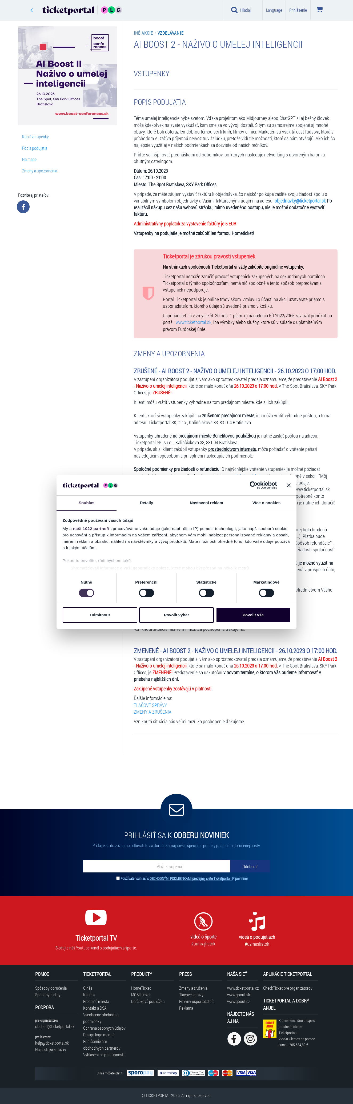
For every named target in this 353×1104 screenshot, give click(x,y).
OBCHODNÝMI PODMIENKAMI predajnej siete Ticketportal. (191, 878)
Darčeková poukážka (148, 1001)
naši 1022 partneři (91, 528)
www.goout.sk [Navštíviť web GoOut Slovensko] (238, 994)
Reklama (186, 1008)
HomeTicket (141, 988)
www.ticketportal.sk (193, 322)
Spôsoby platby (48, 994)
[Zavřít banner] (289, 485)
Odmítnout (100, 615)
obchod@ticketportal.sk (54, 1026)
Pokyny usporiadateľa (196, 1001)
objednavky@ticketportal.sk (300, 201)
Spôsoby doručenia (51, 988)
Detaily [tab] (146, 502)
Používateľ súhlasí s (184, 878)
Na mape (29, 159)
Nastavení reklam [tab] (206, 502)
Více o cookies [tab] (266, 502)
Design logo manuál (99, 1034)
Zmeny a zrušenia (193, 988)
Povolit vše (253, 615)
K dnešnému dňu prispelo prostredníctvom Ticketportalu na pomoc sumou (297, 1032)
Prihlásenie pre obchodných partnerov (102, 1044)
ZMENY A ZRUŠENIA (152, 712)
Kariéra (89, 994)
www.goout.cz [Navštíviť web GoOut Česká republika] (238, 1001)
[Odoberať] (250, 866)
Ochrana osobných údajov (104, 1028)
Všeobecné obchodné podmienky (100, 1018)
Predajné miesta (96, 1001)
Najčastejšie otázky (50, 1049)
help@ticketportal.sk (52, 1043)
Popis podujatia (34, 148)
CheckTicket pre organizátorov (287, 988)
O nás (87, 988)
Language (274, 10)
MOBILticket (141, 994)
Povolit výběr (176, 615)
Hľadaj (241, 9)
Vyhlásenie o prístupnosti (103, 1054)
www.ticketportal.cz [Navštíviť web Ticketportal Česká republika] (242, 988)
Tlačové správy (191, 994)
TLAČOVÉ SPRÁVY (150, 705)
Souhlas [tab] (86, 502)
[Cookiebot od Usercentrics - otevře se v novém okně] (253, 485)
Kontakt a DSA (95, 1008)
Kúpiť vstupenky (35, 136)
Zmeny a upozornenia (39, 170)
